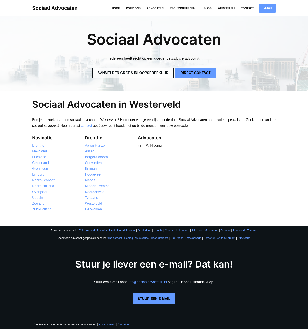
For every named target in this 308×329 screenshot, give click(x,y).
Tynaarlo (91, 197)
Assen (89, 151)
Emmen (91, 168)
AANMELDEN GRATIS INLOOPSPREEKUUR (132, 73)
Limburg (38, 174)
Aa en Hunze (95, 145)
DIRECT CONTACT (196, 73)
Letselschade (193, 238)
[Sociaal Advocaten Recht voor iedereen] (55, 8)
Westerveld (93, 203)
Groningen (40, 168)
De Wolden (93, 209)
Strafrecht (244, 238)
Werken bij (226, 8)
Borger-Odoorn (96, 157)
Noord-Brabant (43, 180)
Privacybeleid (107, 324)
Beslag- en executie (136, 238)
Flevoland (39, 151)
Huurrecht (176, 238)
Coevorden (93, 163)
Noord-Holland (43, 186)
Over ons (133, 8)
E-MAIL (267, 8)
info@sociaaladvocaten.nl (147, 282)
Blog (208, 8)
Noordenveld (94, 192)
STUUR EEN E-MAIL (154, 299)
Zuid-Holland (42, 209)
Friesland (39, 157)
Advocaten (155, 8)
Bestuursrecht (159, 238)
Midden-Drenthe (97, 186)
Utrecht (37, 197)
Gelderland (40, 163)
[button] (197, 8)
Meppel (90, 180)
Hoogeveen (93, 174)
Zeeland (38, 203)
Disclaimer (123, 324)
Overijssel (39, 192)
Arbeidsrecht (114, 238)
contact (86, 125)
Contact (247, 8)
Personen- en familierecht (219, 238)
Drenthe (38, 145)
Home (116, 8)
